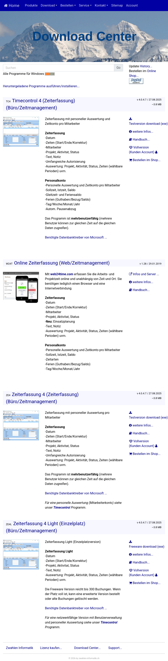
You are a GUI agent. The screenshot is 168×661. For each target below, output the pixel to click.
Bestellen (66, 5)
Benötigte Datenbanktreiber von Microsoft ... (76, 237)
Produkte (31, 5)
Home (11, 5)
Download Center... (87, 648)
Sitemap (117, 5)
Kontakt (100, 5)
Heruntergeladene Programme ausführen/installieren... (41, 86)
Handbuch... (140, 139)
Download (48, 5)
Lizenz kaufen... (51, 648)
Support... (115, 648)
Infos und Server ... (144, 274)
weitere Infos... (141, 131)
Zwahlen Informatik (19, 648)
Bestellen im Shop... (145, 160)
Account (132, 5)
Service (84, 5)
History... (146, 66)
